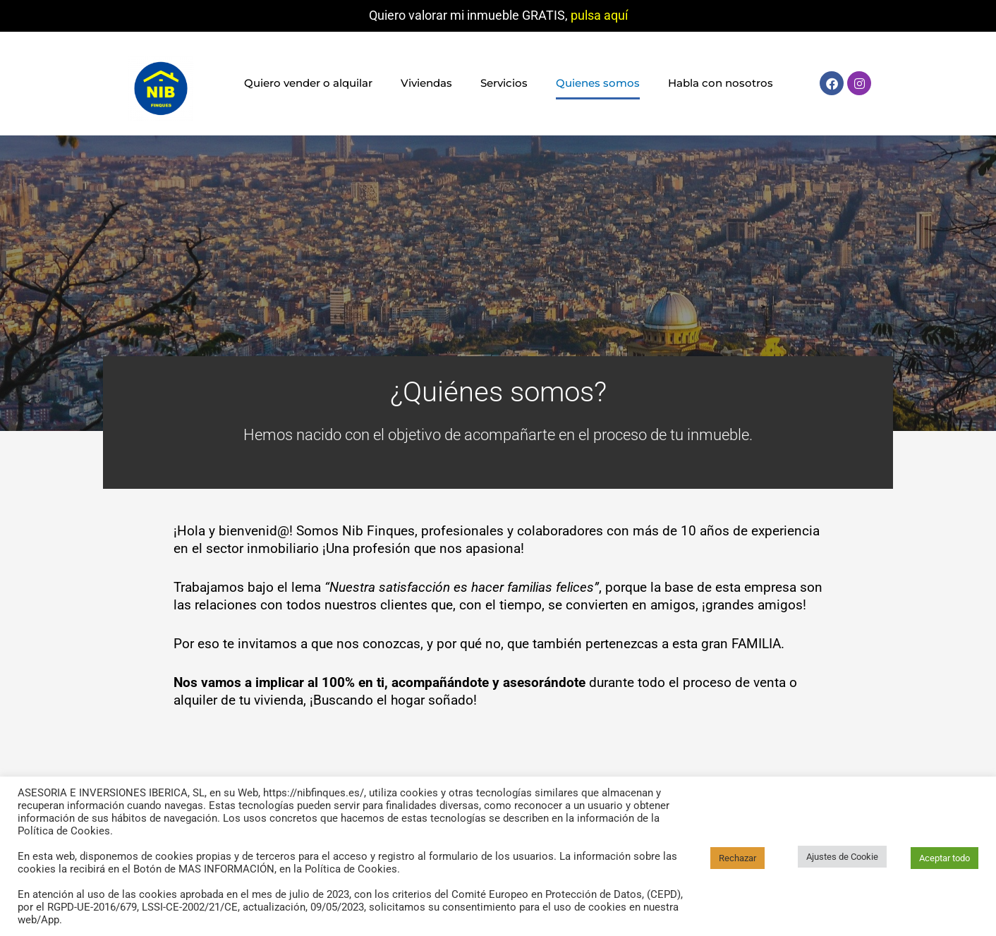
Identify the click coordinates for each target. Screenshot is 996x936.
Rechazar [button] (737, 858)
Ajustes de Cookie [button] (842, 856)
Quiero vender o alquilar (308, 83)
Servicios (504, 83)
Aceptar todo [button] (944, 858)
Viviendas (426, 83)
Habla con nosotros (720, 83)
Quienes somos (598, 83)
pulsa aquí (599, 15)
